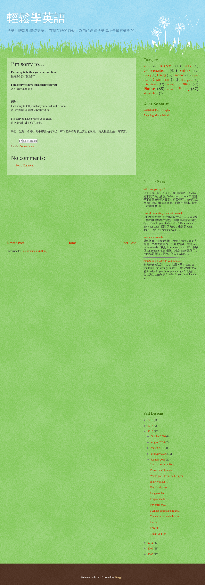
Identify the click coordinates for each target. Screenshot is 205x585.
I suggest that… (158, 493)
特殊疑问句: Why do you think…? (163, 261)
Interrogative (187, 80)
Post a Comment (25, 165)
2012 (151, 542)
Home (72, 243)
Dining (161, 75)
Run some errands (153, 237)
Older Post (128, 243)
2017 (151, 425)
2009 (151, 548)
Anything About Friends (157, 115)
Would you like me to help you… (168, 476)
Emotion (178, 75)
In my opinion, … (159, 481)
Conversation (27, 146)
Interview (150, 84)
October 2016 (158, 436)
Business (165, 66)
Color (188, 66)
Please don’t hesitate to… (164, 470)
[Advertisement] (71, 207)
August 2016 (158, 442)
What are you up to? (154, 189)
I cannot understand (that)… (165, 510)
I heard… (155, 527)
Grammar (161, 79)
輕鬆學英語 (36, 18)
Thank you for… (159, 533)
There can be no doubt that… (166, 516)
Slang (184, 88)
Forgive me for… (159, 499)
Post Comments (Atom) (34, 251)
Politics (170, 89)
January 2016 (158, 459)
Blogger (119, 577)
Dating (147, 75)
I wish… (155, 522)
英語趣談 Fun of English (157, 110)
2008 (151, 554)
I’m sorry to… (158, 504)
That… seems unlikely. (162, 464)
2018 (151, 420)
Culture (185, 71)
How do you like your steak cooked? (163, 213)
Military (170, 84)
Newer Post (15, 243)
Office (186, 84)
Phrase (149, 88)
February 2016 (159, 453)
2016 (151, 431)
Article (147, 66)
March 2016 (158, 447)
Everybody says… (160, 487)
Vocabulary (151, 93)
